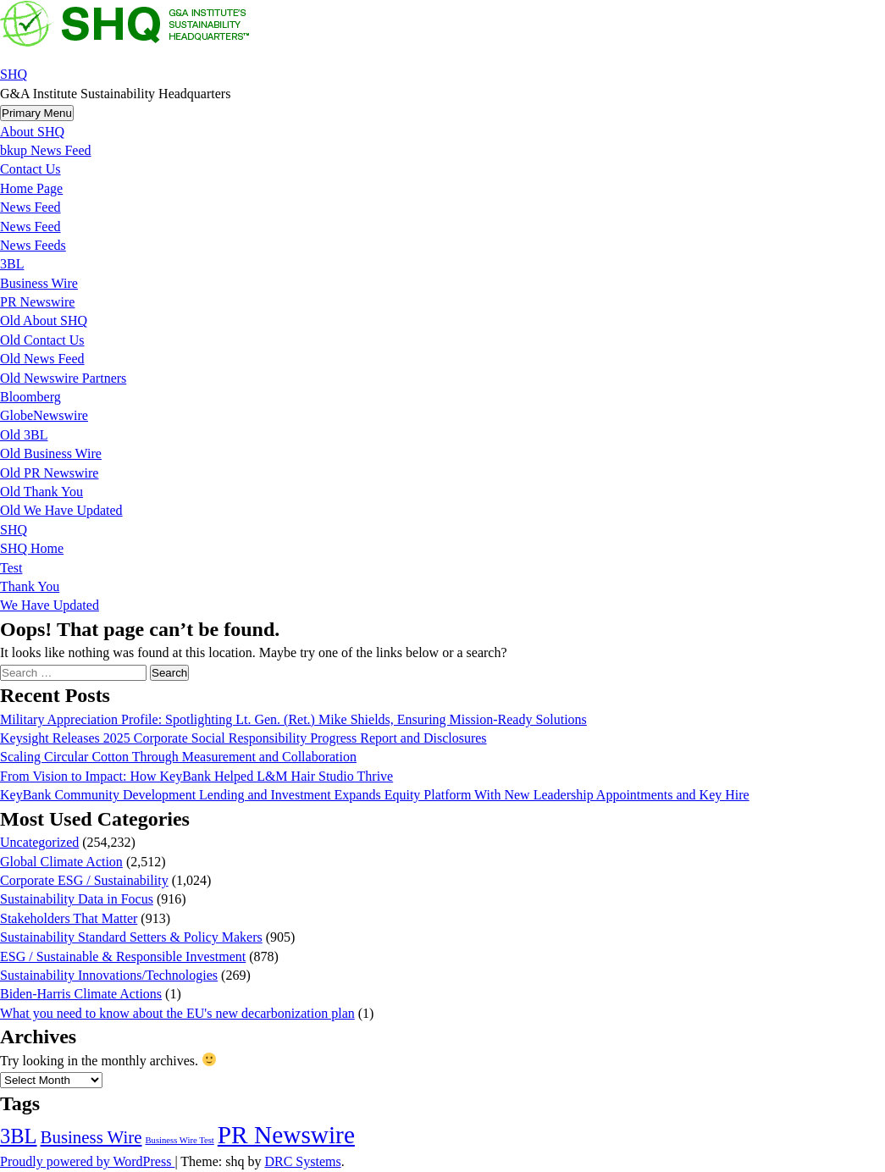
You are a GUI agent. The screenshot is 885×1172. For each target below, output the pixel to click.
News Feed (30, 207)
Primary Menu (37, 113)
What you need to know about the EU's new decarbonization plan (177, 1013)
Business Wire (39, 283)
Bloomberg (30, 397)
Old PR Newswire (49, 473)
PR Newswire (37, 302)
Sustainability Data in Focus (76, 899)
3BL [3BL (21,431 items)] (18, 1136)
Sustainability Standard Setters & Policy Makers (131, 937)
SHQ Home (32, 548)
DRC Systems (302, 1161)
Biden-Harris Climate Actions (81, 994)
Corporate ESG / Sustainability (84, 880)
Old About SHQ (43, 320)
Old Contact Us (42, 340)
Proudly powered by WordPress (87, 1161)
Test (11, 568)
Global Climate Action (61, 861)
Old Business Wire (51, 453)
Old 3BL (23, 435)
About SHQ (32, 131)
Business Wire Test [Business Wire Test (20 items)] (179, 1140)
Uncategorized (39, 842)
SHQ (13, 74)
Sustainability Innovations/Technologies (109, 975)
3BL (12, 264)
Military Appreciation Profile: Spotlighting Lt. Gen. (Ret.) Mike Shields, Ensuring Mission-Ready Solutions (293, 719)
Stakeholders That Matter (68, 918)
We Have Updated (49, 605)
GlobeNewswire (44, 415)
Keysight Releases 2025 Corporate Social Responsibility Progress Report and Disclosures (243, 738)
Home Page (31, 188)
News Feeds (33, 245)
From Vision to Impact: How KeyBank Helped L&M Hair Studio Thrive (196, 776)
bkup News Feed (45, 150)
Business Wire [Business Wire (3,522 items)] (91, 1137)
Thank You (29, 586)
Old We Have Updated (61, 510)
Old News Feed (42, 358)
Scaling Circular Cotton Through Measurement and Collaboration (178, 756)
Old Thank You (41, 491)
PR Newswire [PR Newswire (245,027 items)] (286, 1134)
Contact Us (30, 169)
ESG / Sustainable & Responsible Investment (123, 956)
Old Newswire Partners (63, 378)
